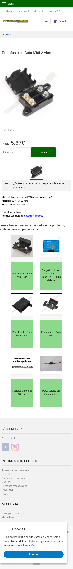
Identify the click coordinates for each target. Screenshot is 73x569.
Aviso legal (7, 490)
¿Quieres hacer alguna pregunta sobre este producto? (38, 185)
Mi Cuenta (39, 11)
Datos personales (10, 513)
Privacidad (7, 474)
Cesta (60, 21)
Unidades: (8, 152)
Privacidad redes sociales (14, 486)
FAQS (5, 493)
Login (66, 11)
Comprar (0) (54, 11)
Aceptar (33, 554)
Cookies (6, 482)
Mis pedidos (8, 517)
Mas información (25, 545)
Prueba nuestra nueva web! (15, 470)
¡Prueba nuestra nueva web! (16, 11)
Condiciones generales (13, 478)
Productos (6, 34)
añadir (43, 152)
